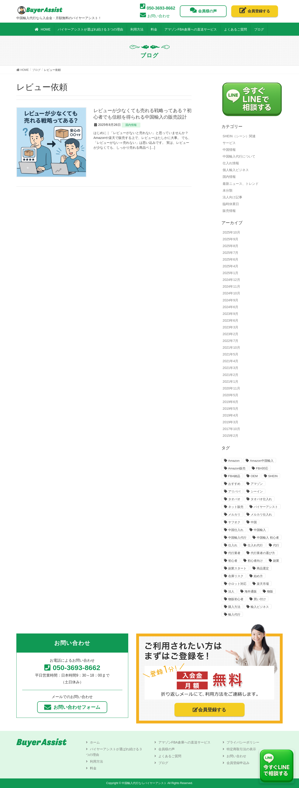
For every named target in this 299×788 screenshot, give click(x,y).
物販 (270, 591)
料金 (93, 768)
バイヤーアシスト (266, 507)
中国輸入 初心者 (268, 537)
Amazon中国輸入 (262, 460)
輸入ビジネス (260, 607)
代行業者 (234, 553)
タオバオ (234, 499)
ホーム (95, 742)
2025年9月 (230, 239)
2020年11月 (231, 388)
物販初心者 (235, 599)
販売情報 (229, 211)
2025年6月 (230, 259)
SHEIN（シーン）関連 (239, 136)
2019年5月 (230, 408)
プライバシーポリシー (243, 742)
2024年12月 (231, 280)
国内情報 (131, 125)
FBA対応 (262, 468)
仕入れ (232, 545)
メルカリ (234, 514)
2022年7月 (230, 341)
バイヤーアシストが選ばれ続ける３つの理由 (114, 751)
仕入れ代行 (255, 545)
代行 (276, 545)
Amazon (234, 460)
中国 (254, 522)
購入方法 (234, 607)
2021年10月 (231, 347)
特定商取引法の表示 (241, 749)
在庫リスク (235, 576)
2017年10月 (231, 429)
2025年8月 (230, 246)
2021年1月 (230, 381)
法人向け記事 (232, 197)
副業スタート (237, 568)
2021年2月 (230, 375)
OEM (254, 476)
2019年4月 (230, 415)
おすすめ (234, 483)
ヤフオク (234, 522)
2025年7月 (230, 253)
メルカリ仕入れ (261, 514)
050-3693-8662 (76, 667)
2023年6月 (230, 320)
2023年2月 (230, 334)
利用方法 (96, 761)
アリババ (234, 491)
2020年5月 (230, 395)
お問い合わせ (236, 756)
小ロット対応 (237, 583)
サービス (229, 143)
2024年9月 (230, 300)
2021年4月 (230, 361)
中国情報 (229, 149)
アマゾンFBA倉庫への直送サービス (184, 742)
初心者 (232, 560)
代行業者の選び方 (263, 553)
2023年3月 (230, 327)
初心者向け (255, 560)
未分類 (227, 190)
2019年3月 (230, 422)
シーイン (257, 491)
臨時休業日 (231, 204)
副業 (276, 560)
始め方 (258, 576)
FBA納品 (234, 476)
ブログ (163, 763)
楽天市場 (263, 583)
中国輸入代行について (239, 156)
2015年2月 (230, 435)
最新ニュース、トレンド (241, 184)
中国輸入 (260, 530)
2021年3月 (230, 368)
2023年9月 (230, 314)
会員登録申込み (238, 763)
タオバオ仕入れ (261, 499)
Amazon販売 (237, 468)
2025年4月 (230, 266)
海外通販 (251, 591)
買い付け (260, 599)
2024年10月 (231, 293)
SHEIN (273, 476)
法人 (231, 591)
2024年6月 (230, 307)
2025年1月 (230, 273)
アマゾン (257, 483)
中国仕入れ (235, 530)
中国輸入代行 (237, 537)
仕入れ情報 (231, 163)
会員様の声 (166, 749)
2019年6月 (230, 402)
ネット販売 (235, 507)
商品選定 (263, 568)
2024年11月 (231, 286)
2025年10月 (231, 232)
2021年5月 (230, 354)
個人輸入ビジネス (236, 170)
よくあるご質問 (169, 756)
